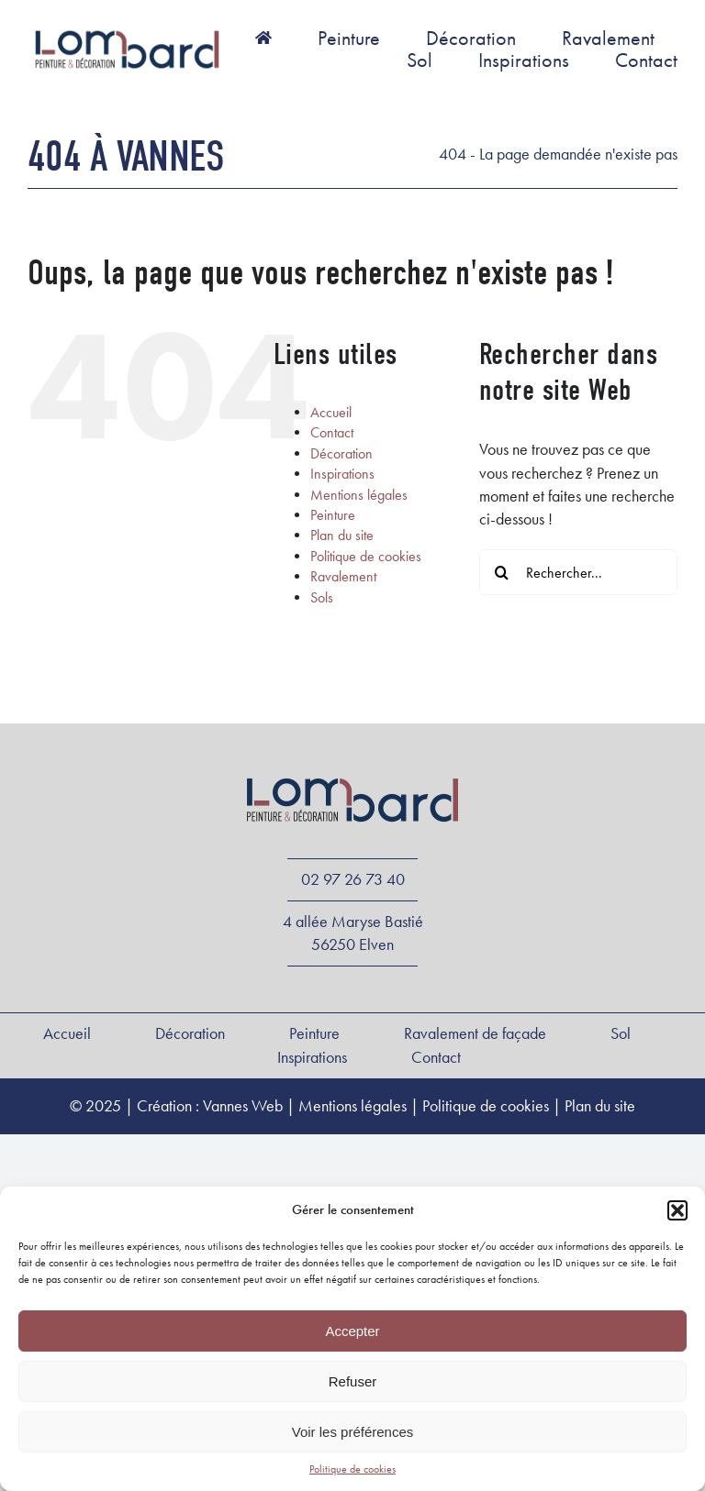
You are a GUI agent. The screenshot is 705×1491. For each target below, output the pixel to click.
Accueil (331, 412)
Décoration (341, 453)
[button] (677, 1210)
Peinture (332, 515)
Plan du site (342, 535)
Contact (331, 432)
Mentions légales (359, 494)
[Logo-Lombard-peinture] (127, 31)
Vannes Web (243, 1106)
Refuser (353, 1381)
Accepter (352, 1331)
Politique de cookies (352, 1469)
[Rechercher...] (578, 572)
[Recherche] (502, 572)
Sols (321, 597)
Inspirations (342, 473)
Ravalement (343, 576)
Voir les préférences (353, 1432)
